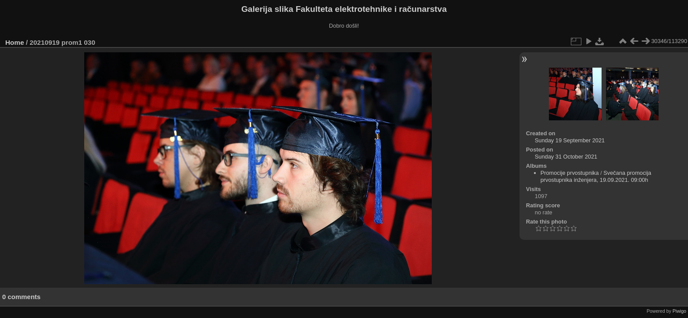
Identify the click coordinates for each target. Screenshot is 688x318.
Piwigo (679, 311)
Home (14, 42)
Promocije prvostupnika (570, 173)
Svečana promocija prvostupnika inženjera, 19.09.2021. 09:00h (596, 176)
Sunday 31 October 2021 (566, 156)
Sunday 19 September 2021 (570, 140)
